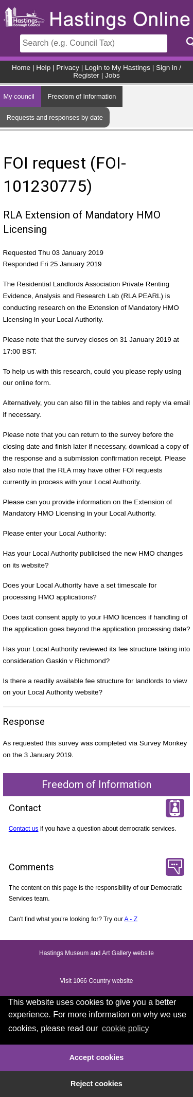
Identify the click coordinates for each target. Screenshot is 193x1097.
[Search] (93, 43)
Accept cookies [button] (96, 1057)
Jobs (112, 75)
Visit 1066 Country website (96, 981)
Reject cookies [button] (96, 1084)
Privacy (67, 67)
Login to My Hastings (117, 67)
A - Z (131, 919)
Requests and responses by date (55, 117)
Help (43, 67)
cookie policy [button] (125, 1028)
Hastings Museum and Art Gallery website (96, 953)
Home (21, 67)
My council (18, 96)
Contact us (24, 828)
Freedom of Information (81, 96)
